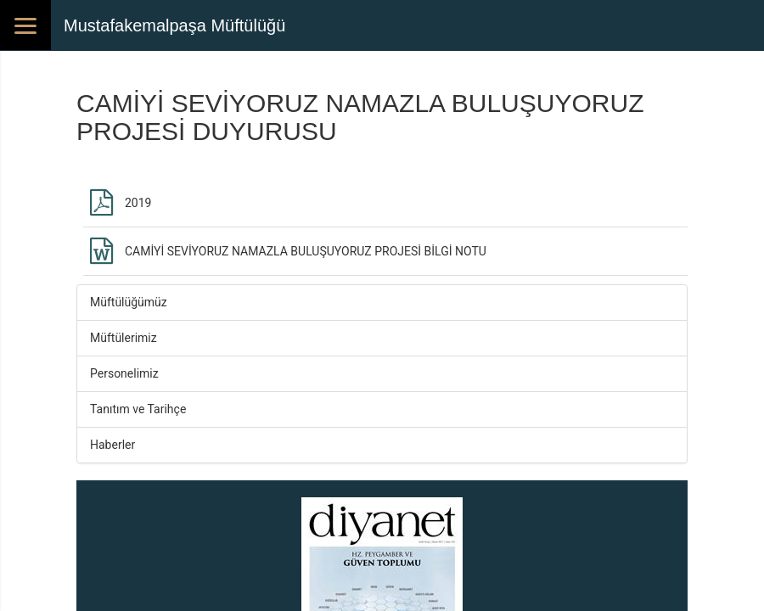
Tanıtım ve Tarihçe (138, 409)
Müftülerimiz (123, 338)
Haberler (112, 444)
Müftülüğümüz (128, 302)
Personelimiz (124, 373)
